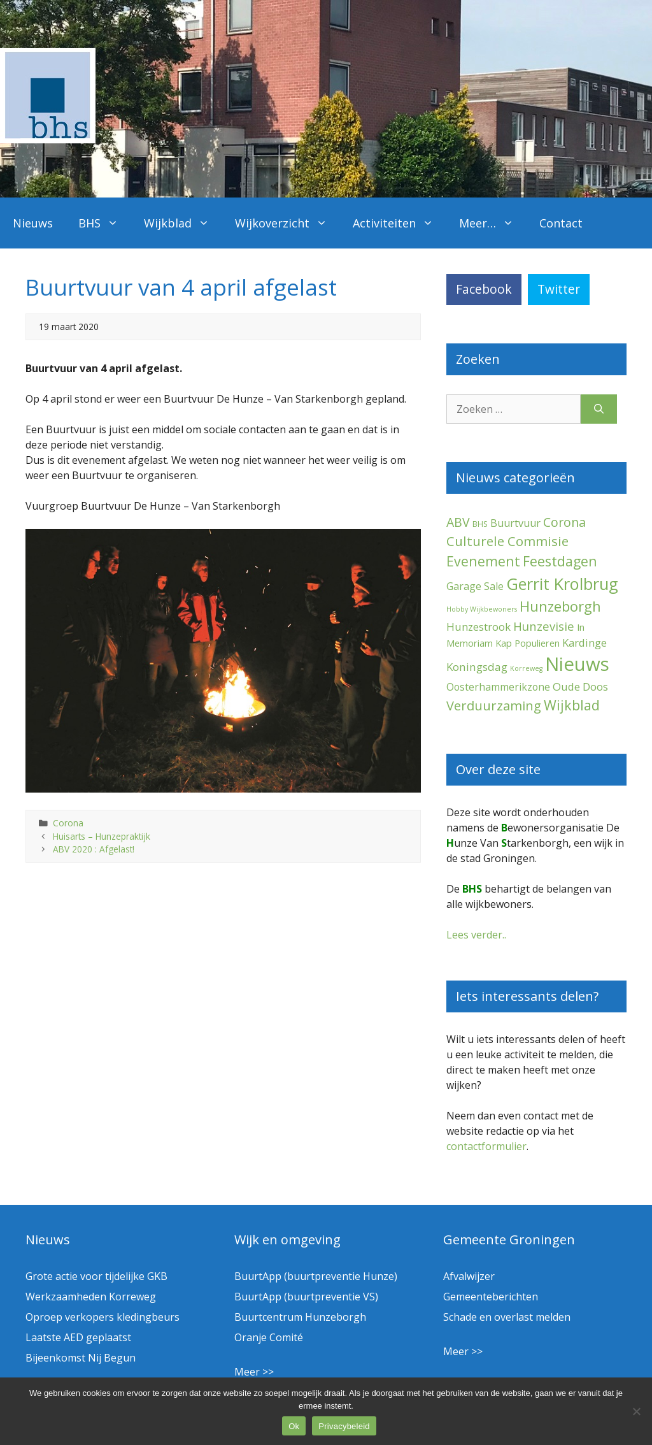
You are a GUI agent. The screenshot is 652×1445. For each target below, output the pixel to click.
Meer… (493, 223)
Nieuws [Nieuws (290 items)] (577, 664)
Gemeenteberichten (490, 1297)
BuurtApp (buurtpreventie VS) (306, 1297)
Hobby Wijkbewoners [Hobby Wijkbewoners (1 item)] (481, 609)
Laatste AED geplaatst (78, 1337)
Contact (561, 223)
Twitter (558, 289)
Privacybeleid (344, 1426)
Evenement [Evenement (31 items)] (483, 561)
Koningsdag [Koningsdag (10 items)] (476, 666)
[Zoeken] (599, 409)
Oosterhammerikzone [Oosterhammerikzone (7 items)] (498, 687)
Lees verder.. (476, 935)
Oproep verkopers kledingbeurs (102, 1317)
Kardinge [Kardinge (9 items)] (584, 642)
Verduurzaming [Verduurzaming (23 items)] (493, 705)
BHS (104, 223)
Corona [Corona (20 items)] (564, 522)
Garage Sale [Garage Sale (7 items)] (475, 586)
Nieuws (33, 223)
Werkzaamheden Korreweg (90, 1297)
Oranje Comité (268, 1337)
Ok (293, 1426)
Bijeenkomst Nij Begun (80, 1358)
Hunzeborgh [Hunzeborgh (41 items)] (560, 605)
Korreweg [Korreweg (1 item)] (526, 668)
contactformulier (486, 1146)
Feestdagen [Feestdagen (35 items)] (560, 561)
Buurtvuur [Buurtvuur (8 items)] (515, 523)
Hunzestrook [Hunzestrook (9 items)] (478, 626)
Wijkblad (183, 223)
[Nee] (636, 1411)
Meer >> (254, 1372)
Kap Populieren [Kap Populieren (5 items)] (527, 642)
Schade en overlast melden (506, 1317)
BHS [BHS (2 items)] (480, 524)
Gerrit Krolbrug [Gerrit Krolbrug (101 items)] (562, 583)
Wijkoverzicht (287, 223)
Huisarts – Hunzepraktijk (101, 836)
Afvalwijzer (469, 1276)
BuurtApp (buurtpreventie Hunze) (315, 1276)
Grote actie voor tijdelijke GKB (96, 1276)
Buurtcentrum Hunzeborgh (300, 1317)
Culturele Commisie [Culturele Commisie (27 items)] (507, 541)
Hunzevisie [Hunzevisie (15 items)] (543, 626)
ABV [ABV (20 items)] (458, 522)
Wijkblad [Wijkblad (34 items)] (572, 705)
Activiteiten (399, 223)
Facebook (484, 289)
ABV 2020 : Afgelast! (93, 849)
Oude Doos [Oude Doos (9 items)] (580, 686)
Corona (68, 823)
